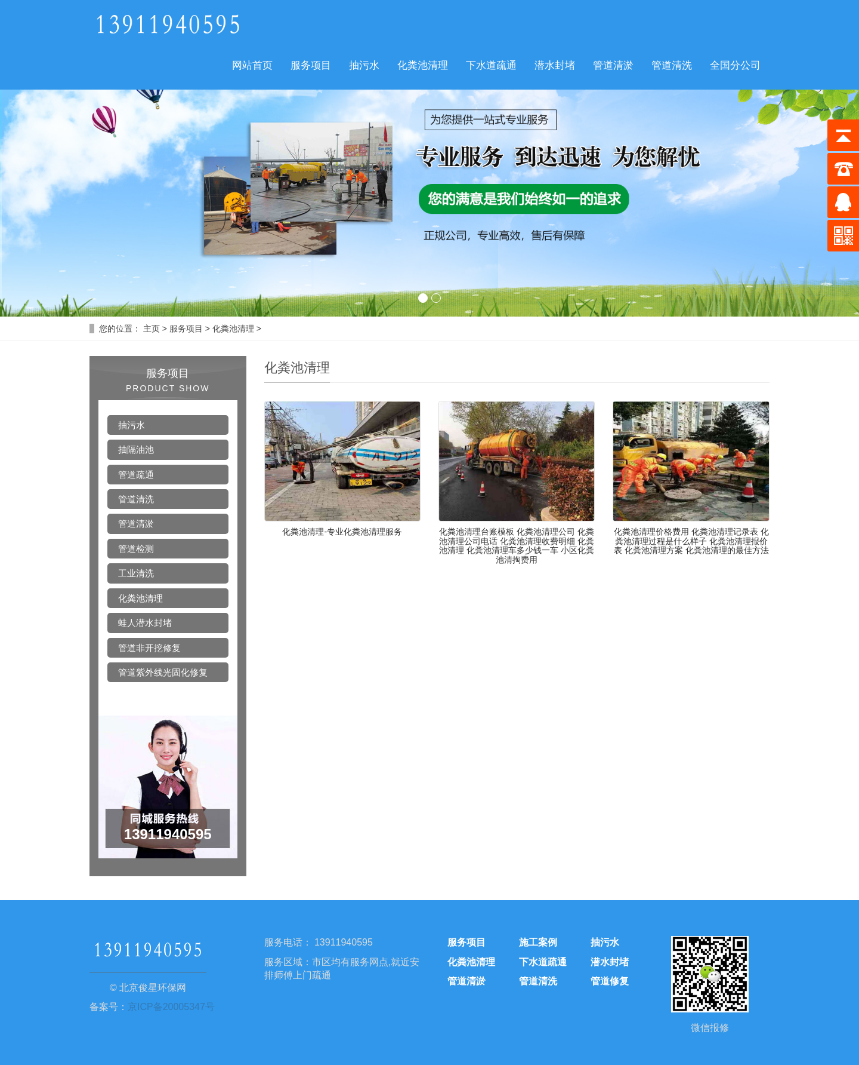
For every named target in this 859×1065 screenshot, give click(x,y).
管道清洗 (671, 65)
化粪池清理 (422, 65)
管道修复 (610, 981)
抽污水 (364, 65)
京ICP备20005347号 (171, 1007)
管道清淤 (613, 65)
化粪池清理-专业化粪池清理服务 (342, 531)
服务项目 (311, 65)
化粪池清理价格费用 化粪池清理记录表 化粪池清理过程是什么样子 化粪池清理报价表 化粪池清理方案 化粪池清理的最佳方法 (691, 541)
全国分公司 (735, 65)
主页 (151, 328)
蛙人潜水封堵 (145, 623)
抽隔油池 (136, 449)
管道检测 (136, 549)
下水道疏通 (491, 65)
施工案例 (538, 942)
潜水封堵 (554, 65)
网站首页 (252, 65)
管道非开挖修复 (149, 648)
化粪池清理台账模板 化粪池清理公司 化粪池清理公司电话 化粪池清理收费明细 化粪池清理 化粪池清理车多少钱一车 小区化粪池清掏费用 (516, 545)
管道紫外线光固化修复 (163, 672)
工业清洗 (136, 573)
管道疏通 (136, 474)
